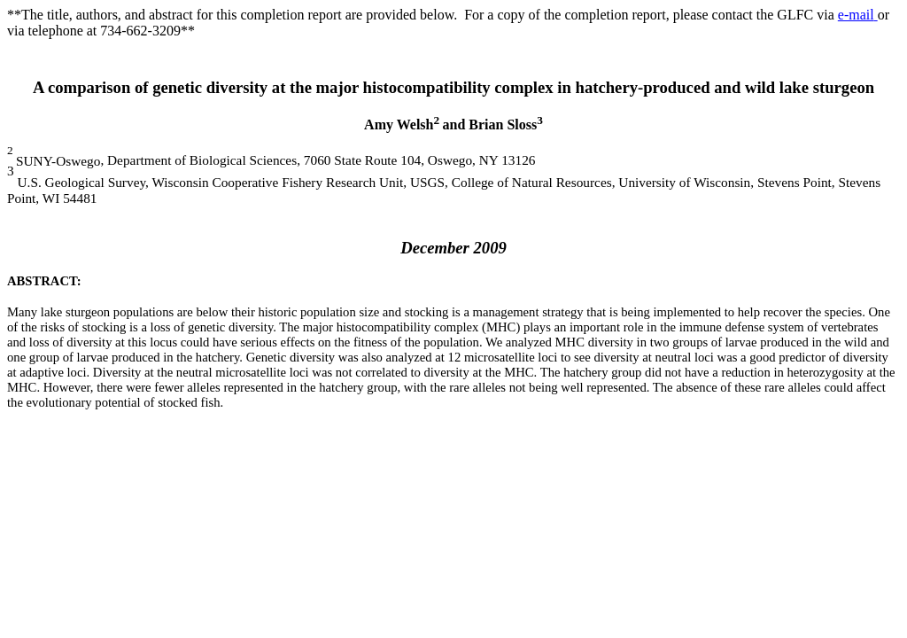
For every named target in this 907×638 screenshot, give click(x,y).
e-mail (858, 14)
